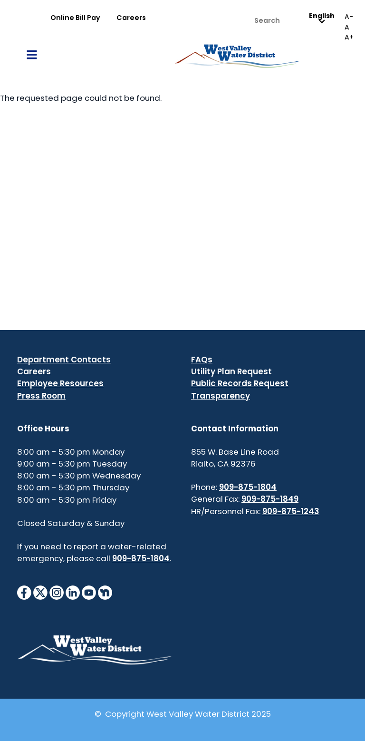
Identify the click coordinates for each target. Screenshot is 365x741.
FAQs (201, 359)
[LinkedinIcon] (73, 592)
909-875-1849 (269, 499)
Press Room (41, 395)
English (322, 18)
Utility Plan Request (231, 371)
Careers (131, 17)
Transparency (220, 395)
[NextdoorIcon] (105, 592)
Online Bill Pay (75, 17)
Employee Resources (60, 383)
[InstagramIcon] (56, 592)
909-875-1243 (290, 511)
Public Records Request (239, 383)
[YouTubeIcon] (89, 592)
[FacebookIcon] (24, 592)
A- (349, 16)
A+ (349, 37)
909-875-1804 (141, 558)
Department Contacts (64, 359)
